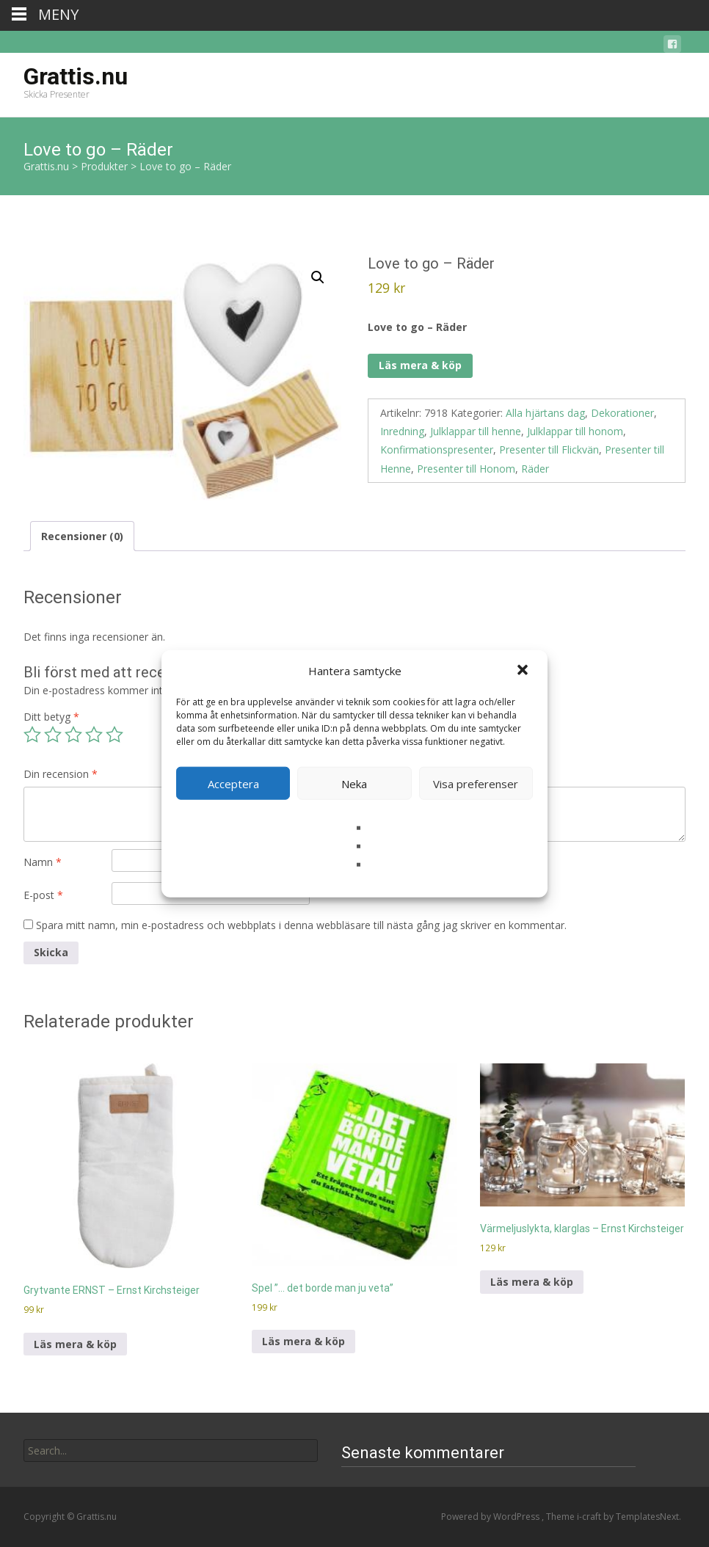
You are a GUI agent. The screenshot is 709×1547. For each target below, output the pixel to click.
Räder (535, 469)
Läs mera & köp (420, 365)
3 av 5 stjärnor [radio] (73, 734)
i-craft (590, 1516)
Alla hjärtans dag (545, 413)
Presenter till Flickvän (549, 449)
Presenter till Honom (466, 469)
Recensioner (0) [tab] (82, 536)
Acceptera (233, 783)
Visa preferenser (475, 783)
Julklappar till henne (475, 431)
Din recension (60, 774)
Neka (354, 783)
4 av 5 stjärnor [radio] (94, 734)
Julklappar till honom (575, 431)
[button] (524, 671)
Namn (42, 862)
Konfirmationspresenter (436, 449)
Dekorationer (622, 413)
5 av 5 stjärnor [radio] (114, 734)
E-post (43, 895)
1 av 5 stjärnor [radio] (32, 734)
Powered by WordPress (491, 1516)
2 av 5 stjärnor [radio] (53, 734)
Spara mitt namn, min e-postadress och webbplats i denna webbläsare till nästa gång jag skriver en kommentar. (301, 925)
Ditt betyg (51, 717)
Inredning (402, 431)
